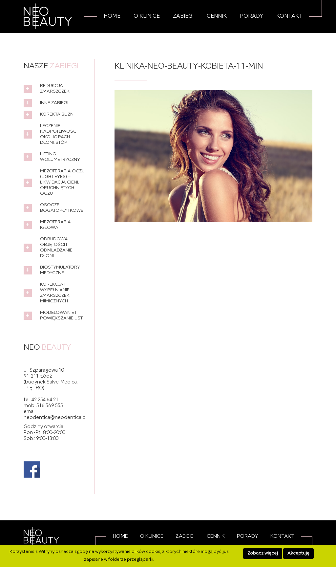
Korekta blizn (57, 114)
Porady (251, 16)
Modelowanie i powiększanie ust (61, 315)
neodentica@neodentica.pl (55, 418)
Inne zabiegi (54, 103)
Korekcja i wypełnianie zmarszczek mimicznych (55, 293)
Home (112, 16)
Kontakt (289, 16)
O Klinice (147, 16)
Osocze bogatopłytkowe (61, 207)
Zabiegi (183, 16)
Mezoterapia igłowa (55, 224)
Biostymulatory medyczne (60, 270)
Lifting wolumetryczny (60, 157)
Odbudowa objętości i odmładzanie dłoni (56, 247)
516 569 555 (49, 406)
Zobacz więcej (262, 553)
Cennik (217, 16)
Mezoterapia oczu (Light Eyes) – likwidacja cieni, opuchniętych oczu (62, 182)
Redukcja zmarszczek (55, 88)
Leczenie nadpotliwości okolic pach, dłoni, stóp (58, 134)
